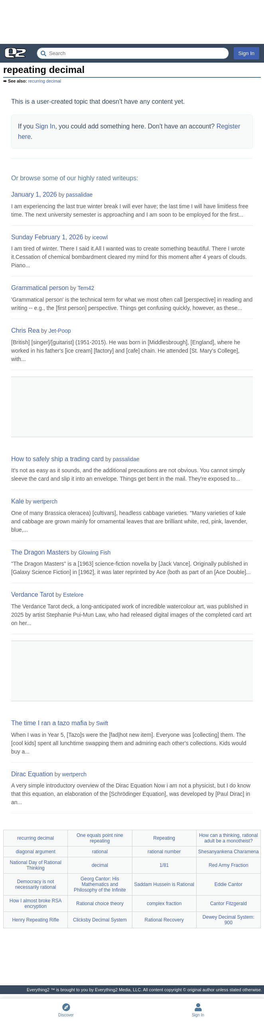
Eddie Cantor (228, 884)
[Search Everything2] (133, 53)
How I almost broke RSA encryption (36, 903)
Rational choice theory (100, 903)
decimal (100, 865)
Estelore (73, 595)
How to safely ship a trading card (57, 459)
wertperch (45, 501)
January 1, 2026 (34, 194)
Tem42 (85, 288)
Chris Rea (25, 330)
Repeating (164, 838)
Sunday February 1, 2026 (47, 237)
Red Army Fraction (228, 865)
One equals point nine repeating (100, 838)
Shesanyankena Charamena (228, 851)
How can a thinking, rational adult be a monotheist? (228, 838)
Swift (102, 723)
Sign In (246, 53)
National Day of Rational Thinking (35, 865)
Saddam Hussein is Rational (164, 884)
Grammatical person (40, 287)
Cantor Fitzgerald (228, 903)
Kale (17, 501)
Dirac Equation (32, 774)
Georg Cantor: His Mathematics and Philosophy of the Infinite (100, 884)
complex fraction (164, 903)
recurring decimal (44, 81)
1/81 (164, 865)
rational (100, 851)
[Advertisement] (132, 22)
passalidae (79, 194)
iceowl (100, 237)
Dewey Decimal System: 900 (228, 919)
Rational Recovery (164, 920)
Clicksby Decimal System (100, 920)
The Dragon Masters (40, 552)
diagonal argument (35, 851)
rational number (164, 851)
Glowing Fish (94, 552)
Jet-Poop (60, 331)
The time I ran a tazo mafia (49, 723)
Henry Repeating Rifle (35, 920)
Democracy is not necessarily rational (35, 884)
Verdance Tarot (32, 594)
